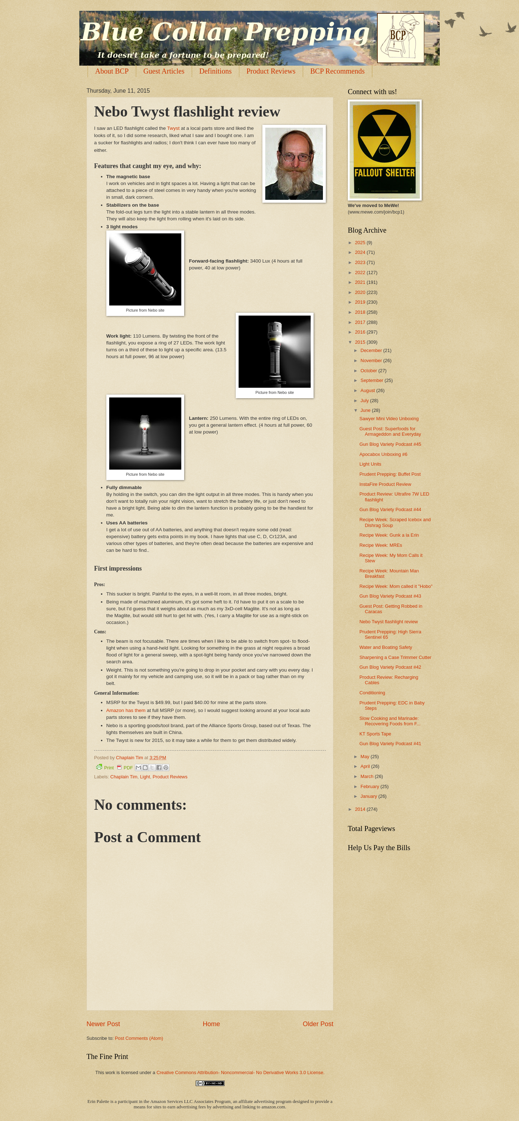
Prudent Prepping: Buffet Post (390, 474)
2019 (361, 302)
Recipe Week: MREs (380, 545)
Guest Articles (164, 71)
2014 (361, 809)
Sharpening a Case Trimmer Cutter (395, 657)
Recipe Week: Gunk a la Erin (389, 535)
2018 (361, 312)
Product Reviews (271, 71)
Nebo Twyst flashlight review (388, 621)
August (368, 390)
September (372, 380)
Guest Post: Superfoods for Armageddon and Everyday (390, 431)
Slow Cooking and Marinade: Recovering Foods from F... (390, 721)
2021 (361, 282)
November (371, 360)
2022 (361, 272)
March (367, 776)
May (365, 756)
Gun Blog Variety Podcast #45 (390, 444)
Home (211, 1024)
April (365, 766)
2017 (361, 322)
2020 (361, 292)
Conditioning (372, 692)
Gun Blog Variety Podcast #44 (390, 509)
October (369, 370)
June (366, 410)
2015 (361, 342)
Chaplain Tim (123, 776)
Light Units (370, 464)
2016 (361, 332)
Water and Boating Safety (385, 647)
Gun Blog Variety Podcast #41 (390, 743)
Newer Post (103, 1024)
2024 (361, 252)
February (370, 786)
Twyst (173, 128)
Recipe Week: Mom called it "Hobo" (395, 586)
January (369, 796)
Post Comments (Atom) (139, 1038)
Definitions (215, 71)
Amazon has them (126, 710)
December (371, 350)
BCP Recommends (337, 71)
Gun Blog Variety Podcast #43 (390, 596)
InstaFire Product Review (385, 484)
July (365, 400)
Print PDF (114, 767)
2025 (361, 242)
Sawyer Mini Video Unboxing (388, 418)
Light (145, 776)
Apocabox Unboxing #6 (383, 454)
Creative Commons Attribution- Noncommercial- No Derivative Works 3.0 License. (240, 1072)
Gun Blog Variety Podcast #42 (390, 667)
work (110, 1072)
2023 (361, 262)
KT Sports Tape (375, 734)
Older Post (318, 1024)
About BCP (112, 71)
